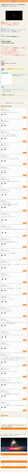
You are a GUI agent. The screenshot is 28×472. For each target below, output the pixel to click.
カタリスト (9, 462)
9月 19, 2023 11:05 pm (5, 171)
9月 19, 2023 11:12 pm (5, 193)
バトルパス (12, 461)
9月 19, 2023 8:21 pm (5, 124)
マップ (17, 462)
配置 (14, 461)
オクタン (4, 461)
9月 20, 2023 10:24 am (6, 324)
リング (16, 461)
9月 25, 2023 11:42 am (5, 372)
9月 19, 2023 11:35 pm (6, 206)
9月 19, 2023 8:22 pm (5, 137)
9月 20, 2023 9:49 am (5, 300)
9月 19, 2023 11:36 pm (5, 231)
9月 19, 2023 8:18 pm (5, 113)
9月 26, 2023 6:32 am (6, 266)
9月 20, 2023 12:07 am (5, 242)
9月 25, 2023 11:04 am (5, 347)
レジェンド (6, 467)
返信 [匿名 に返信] (25, 109)
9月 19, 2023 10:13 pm (5, 159)
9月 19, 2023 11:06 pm (6, 182)
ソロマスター (8, 461)
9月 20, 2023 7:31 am (6, 289)
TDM (3, 469)
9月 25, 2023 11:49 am (5, 383)
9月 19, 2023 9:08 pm (5, 148)
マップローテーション (21, 461)
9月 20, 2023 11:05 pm (5, 335)
